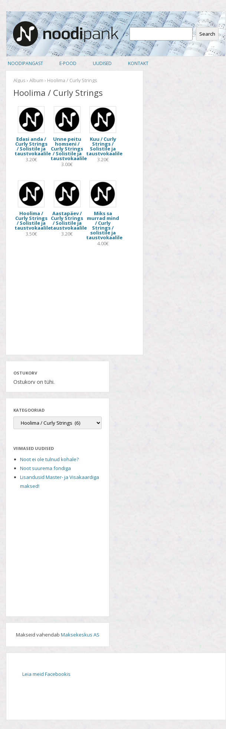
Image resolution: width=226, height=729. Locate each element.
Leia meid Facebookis (46, 674)
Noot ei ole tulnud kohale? (49, 459)
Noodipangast (25, 63)
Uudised (102, 63)
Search (207, 33)
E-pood (67, 63)
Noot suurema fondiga (45, 468)
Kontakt (138, 63)
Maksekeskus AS (80, 634)
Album (36, 80)
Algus (19, 80)
